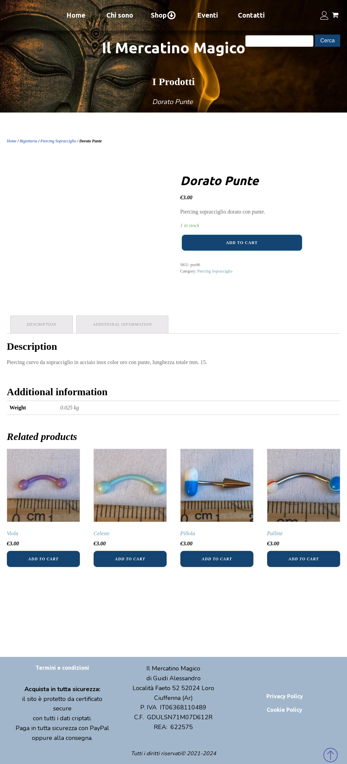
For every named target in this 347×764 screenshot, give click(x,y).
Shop (163, 15)
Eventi (207, 15)
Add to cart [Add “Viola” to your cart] (43, 559)
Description (41, 324)
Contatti (251, 15)
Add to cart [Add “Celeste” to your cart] (130, 559)
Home (75, 15)
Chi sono (119, 15)
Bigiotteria (28, 141)
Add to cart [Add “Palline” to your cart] (303, 559)
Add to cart (242, 242)
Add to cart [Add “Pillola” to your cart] (217, 559)
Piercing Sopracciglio (58, 141)
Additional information (122, 324)
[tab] (41, 325)
